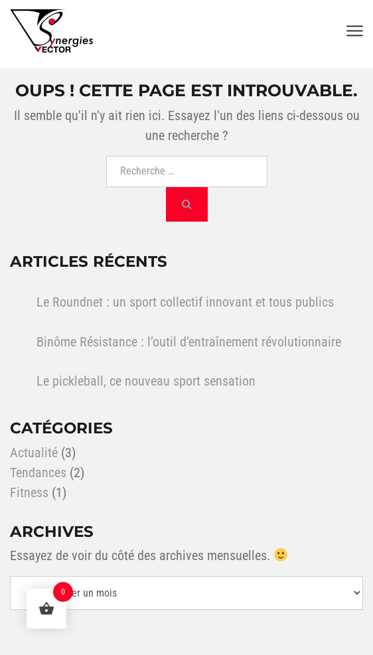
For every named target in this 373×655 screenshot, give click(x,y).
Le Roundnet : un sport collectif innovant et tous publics (185, 302)
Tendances (38, 472)
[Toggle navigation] (354, 31)
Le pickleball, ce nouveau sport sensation (146, 381)
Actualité (34, 453)
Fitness (29, 492)
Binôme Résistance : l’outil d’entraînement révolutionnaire (189, 341)
